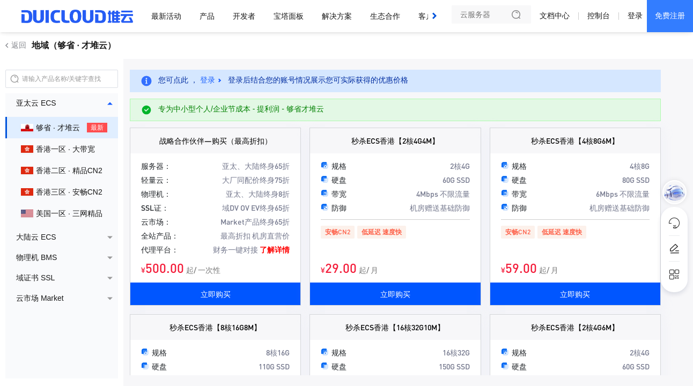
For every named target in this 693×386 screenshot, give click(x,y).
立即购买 (216, 294)
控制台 (598, 15)
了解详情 (275, 249)
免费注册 (670, 15)
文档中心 (555, 15)
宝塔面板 (289, 16)
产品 (207, 16)
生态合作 (385, 16)
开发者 (244, 16)
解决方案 (337, 16)
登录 (635, 15)
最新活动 (166, 16)
